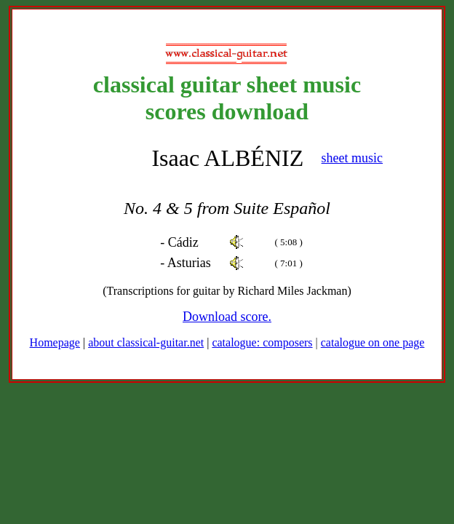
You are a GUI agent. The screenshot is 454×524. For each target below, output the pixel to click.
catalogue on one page (373, 342)
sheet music (352, 158)
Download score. (227, 316)
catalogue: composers (262, 342)
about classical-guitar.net (146, 342)
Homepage (55, 342)
